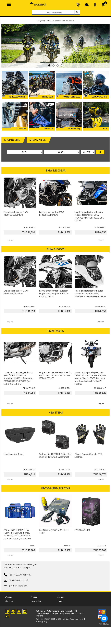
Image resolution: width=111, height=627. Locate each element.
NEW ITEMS (55, 412)
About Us (9, 601)
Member (60, 597)
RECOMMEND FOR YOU (55, 488)
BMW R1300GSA (55, 170)
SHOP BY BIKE (13, 140)
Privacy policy (41, 621)
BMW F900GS (55, 331)
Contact (60, 601)
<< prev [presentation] (10, 240)
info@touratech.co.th (75, 619)
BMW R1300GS (55, 249)
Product (34, 597)
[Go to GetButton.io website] (104, 624)
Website (8, 597)
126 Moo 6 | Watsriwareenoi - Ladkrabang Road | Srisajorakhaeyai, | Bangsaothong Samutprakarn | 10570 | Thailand (60, 613)
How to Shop (36, 601)
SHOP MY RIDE (38, 140)
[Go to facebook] (104, 618)
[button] (49, 65)
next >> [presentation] (101, 240)
